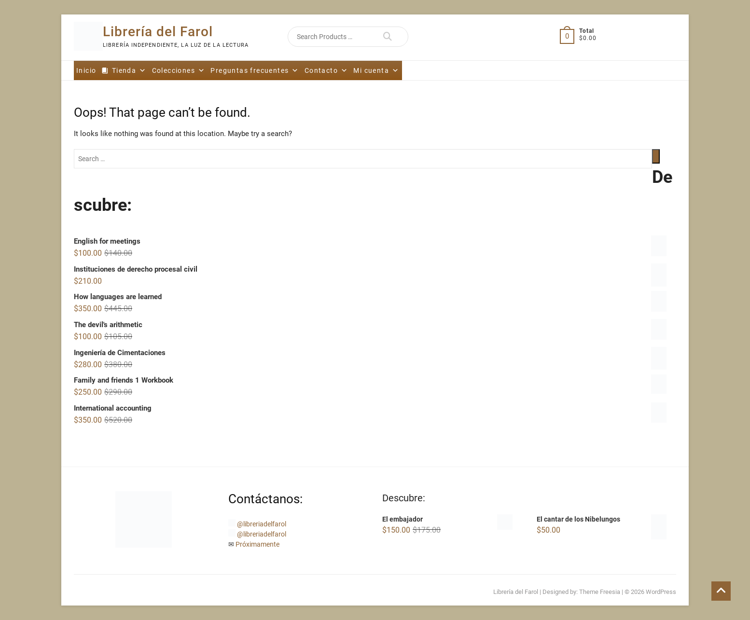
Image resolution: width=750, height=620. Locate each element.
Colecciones (179, 70)
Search (387, 36)
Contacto (326, 70)
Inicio (86, 70)
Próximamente (257, 544)
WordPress (661, 591)
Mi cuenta (376, 70)
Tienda (129, 70)
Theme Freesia (599, 591)
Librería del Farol (158, 32)
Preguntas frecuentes (254, 70)
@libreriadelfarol (261, 524)
